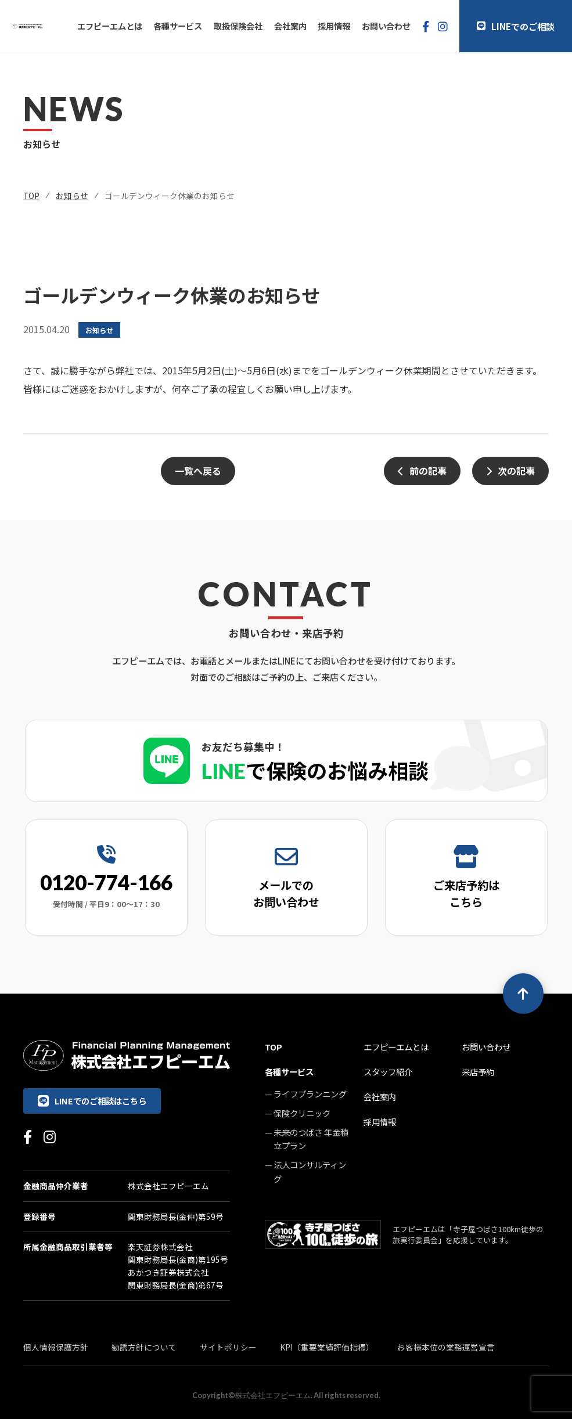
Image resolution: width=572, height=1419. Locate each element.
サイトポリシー (228, 1347)
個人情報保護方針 (55, 1347)
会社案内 (290, 26)
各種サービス (177, 26)
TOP (31, 195)
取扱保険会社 (238, 26)
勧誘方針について (144, 1347)
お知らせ (72, 195)
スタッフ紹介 (388, 1072)
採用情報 (334, 26)
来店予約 (478, 1072)
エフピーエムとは (109, 26)
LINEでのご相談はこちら (92, 1101)
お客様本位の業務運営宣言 (446, 1347)
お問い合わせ (386, 26)
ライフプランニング (310, 1094)
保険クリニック (302, 1113)
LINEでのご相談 (516, 26)
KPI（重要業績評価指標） (327, 1347)
